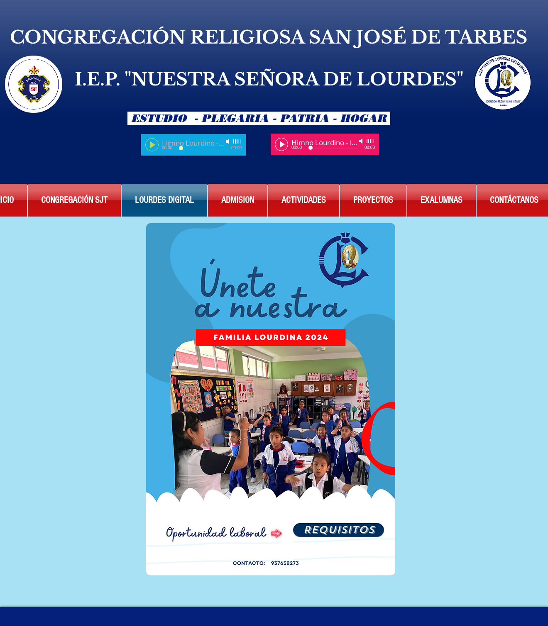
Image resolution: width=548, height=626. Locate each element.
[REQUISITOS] (338, 530)
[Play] (152, 145)
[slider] (237, 141)
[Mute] (228, 141)
